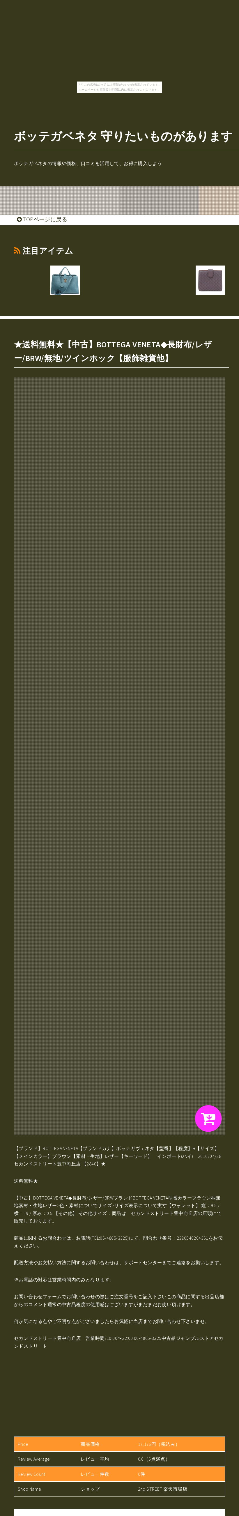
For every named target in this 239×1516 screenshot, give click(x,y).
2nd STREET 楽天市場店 (162, 1489)
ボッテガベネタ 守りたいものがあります (123, 136)
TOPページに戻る (42, 219)
